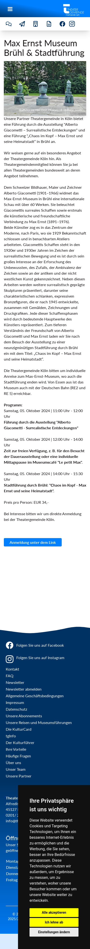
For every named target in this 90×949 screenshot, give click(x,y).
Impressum (15, 702)
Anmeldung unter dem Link (33, 542)
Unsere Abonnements (24, 715)
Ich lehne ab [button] (54, 922)
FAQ (9, 675)
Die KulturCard (18, 729)
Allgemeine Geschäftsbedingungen (35, 695)
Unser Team (15, 769)
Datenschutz (16, 709)
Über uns (13, 762)
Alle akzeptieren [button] (54, 912)
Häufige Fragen (18, 756)
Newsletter (15, 682)
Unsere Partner (18, 776)
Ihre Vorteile (16, 749)
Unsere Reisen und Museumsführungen (39, 722)
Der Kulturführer (20, 742)
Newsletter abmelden (24, 689)
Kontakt (12, 669)
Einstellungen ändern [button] (54, 932)
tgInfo (11, 736)
